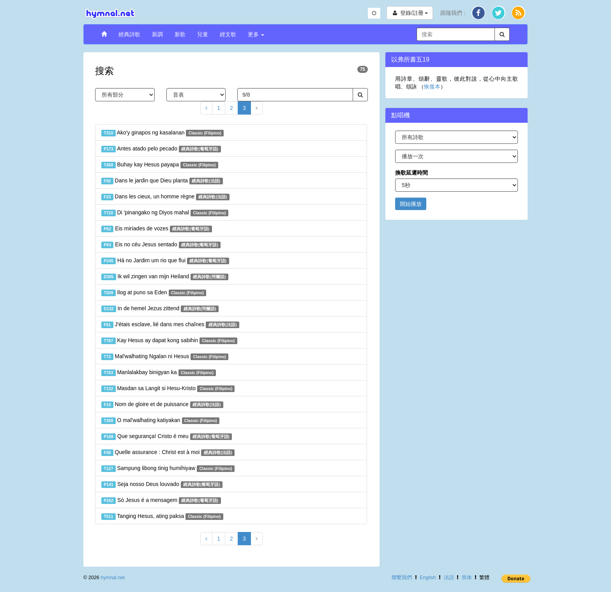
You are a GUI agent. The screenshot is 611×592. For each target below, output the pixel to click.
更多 (256, 34)
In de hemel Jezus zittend (160, 308)
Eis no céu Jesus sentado (161, 244)
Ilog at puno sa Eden (153, 292)
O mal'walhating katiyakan (160, 420)
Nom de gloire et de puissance (162, 404)
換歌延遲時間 (411, 173)
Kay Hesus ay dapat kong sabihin (169, 340)
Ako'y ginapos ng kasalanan (162, 132)
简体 (467, 577)
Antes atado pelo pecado (161, 148)
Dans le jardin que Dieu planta (162, 180)
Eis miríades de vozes (156, 228)
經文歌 (228, 34)
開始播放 (411, 204)
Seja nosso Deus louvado (162, 484)
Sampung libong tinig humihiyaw (168, 468)
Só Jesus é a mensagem (161, 500)
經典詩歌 (129, 34)
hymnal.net (113, 577)
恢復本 (432, 86)
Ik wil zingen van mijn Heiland (164, 276)
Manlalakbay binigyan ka (158, 372)
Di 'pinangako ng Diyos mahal (164, 212)
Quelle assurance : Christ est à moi (168, 452)
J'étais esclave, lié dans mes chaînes (170, 324)
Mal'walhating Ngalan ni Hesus (164, 356)
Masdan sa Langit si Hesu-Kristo (168, 388)
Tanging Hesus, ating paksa (162, 516)
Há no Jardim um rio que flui (165, 260)
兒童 (202, 34)
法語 (449, 577)
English (428, 577)
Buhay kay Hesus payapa (159, 164)
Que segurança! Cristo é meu (166, 436)
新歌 (180, 34)
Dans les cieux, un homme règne (165, 196)
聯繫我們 (402, 577)
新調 (157, 34)
